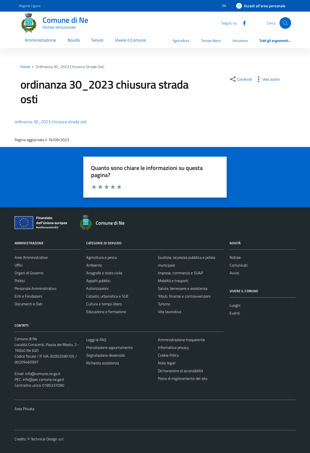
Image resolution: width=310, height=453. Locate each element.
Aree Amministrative (31, 257)
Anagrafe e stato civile (104, 273)
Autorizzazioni (97, 288)
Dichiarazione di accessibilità (180, 371)
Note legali (166, 363)
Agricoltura (181, 40)
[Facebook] (242, 23)
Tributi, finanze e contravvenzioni (184, 296)
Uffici (19, 265)
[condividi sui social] (240, 79)
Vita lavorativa (169, 312)
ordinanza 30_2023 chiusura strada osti (51, 121)
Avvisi (234, 273)
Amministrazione (40, 40)
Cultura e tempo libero (104, 304)
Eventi (235, 313)
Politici (20, 281)
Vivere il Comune (130, 40)
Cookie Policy (168, 355)
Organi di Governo (29, 273)
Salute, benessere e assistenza (182, 288)
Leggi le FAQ (96, 340)
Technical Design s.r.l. (47, 439)
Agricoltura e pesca (101, 257)
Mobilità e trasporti (173, 281)
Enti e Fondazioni (28, 296)
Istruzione (240, 40)
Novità (74, 40)
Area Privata (24, 409)
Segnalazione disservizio (105, 355)
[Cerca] (285, 23)
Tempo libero (211, 40)
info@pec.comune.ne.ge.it (43, 379)
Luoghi (235, 305)
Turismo (164, 304)
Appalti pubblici (98, 281)
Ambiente (94, 265)
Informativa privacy (173, 347)
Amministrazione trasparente (181, 340)
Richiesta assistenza (102, 363)
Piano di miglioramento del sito (182, 378)
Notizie (235, 257)
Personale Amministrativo (35, 288)
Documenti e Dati (28, 304)
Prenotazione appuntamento (109, 347)
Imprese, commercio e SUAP (180, 273)
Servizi (97, 40)
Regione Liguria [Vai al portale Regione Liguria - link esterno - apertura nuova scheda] (29, 5)
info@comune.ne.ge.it (42, 373)
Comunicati (239, 265)
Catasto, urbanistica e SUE (107, 296)
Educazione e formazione (106, 312)
